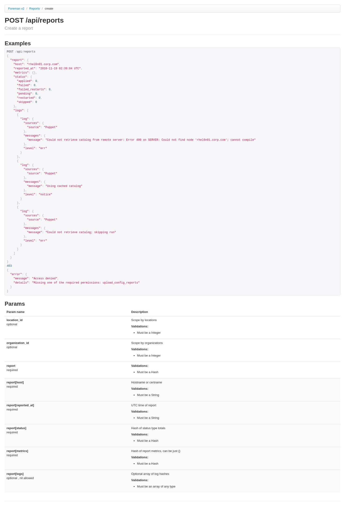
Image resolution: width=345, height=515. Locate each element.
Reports (35, 8)
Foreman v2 (16, 8)
